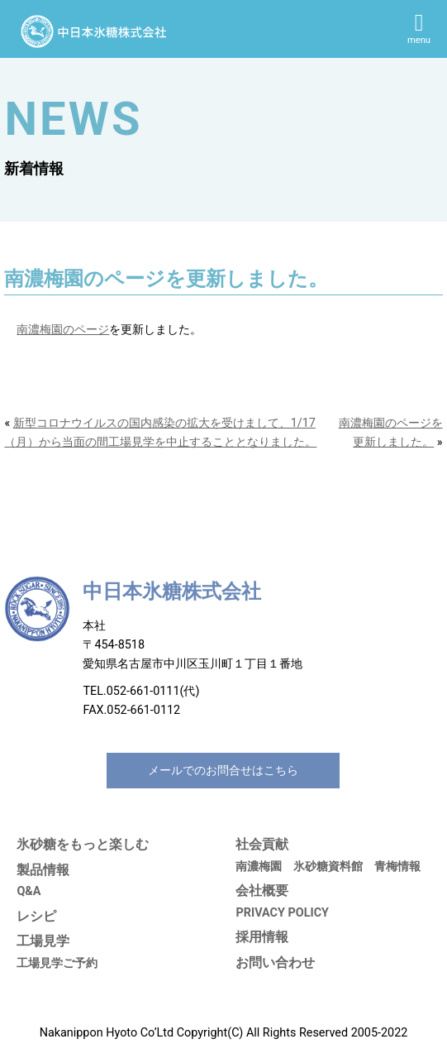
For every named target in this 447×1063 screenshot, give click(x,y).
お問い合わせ (275, 962)
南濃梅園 (258, 866)
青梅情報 (397, 866)
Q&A (28, 891)
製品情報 (43, 870)
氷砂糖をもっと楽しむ (83, 844)
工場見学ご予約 (57, 963)
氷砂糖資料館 (328, 866)
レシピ (36, 916)
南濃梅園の (45, 330)
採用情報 (261, 937)
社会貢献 (261, 844)
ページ (91, 330)
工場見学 (43, 941)
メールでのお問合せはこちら (223, 771)
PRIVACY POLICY (282, 913)
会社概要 (261, 890)
